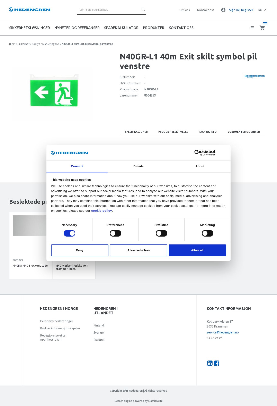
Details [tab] (138, 166)
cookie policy (101, 211)
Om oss (184, 10)
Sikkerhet (23, 44)
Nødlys (36, 44)
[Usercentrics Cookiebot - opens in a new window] (200, 153)
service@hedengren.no (223, 332)
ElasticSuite (155, 401)
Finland (98, 325)
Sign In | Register (241, 10)
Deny (79, 250)
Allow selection (138, 250)
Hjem (12, 44)
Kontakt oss (205, 10)
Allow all (197, 250)
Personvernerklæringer (56, 321)
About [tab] (199, 166)
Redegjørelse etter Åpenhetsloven (53, 337)
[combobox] (111, 10)
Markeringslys (51, 44)
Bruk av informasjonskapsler (60, 328)
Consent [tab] (77, 166)
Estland (98, 340)
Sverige (98, 332)
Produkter (153, 28)
